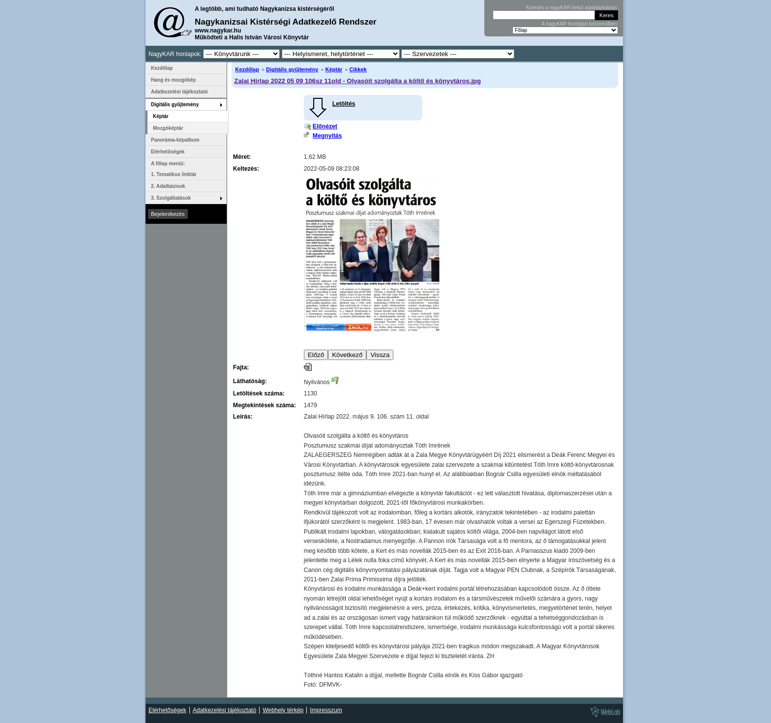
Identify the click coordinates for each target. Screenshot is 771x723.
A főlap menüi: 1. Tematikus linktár (174, 169)
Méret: (242, 156)
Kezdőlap (247, 69)
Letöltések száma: (259, 393)
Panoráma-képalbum (175, 140)
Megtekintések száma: (264, 405)
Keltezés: (246, 168)
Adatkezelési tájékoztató (179, 91)
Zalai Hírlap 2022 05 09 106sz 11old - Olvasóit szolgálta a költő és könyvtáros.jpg (357, 81)
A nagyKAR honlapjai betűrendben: (579, 24)
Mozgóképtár (168, 128)
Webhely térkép (283, 710)
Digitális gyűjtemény (292, 69)
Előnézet (325, 126)
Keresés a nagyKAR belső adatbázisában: (572, 7)
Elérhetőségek (167, 151)
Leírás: (243, 416)
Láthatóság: (250, 381)
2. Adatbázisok (168, 186)
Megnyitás (327, 135)
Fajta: (241, 367)
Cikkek (357, 69)
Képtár (334, 69)
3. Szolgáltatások (171, 198)
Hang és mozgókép (173, 80)
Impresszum (326, 710)
